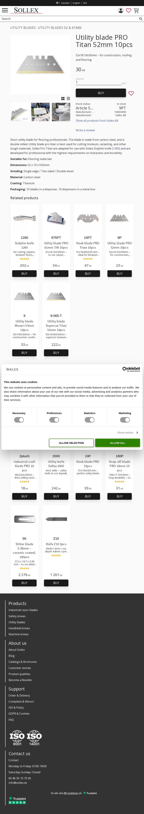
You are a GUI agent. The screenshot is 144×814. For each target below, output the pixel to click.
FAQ (11, 720)
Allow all (117, 442)
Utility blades (17, 622)
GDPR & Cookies (19, 713)
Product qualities (19, 674)
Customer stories (20, 668)
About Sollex (17, 650)
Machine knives (19, 634)
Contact (14, 760)
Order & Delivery (19, 695)
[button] (5, 10)
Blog (12, 656)
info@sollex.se (18, 783)
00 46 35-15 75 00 (20, 778)
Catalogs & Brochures (23, 662)
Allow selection (71, 442)
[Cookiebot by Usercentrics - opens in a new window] (125, 369)
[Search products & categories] (68, 19)
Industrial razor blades (23, 610)
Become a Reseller (20, 680)
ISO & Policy (16, 707)
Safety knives (17, 616)
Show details (126, 432)
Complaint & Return (21, 701)
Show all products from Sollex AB (97, 120)
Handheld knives (19, 628)
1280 (116, 148)
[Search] (141, 19)
